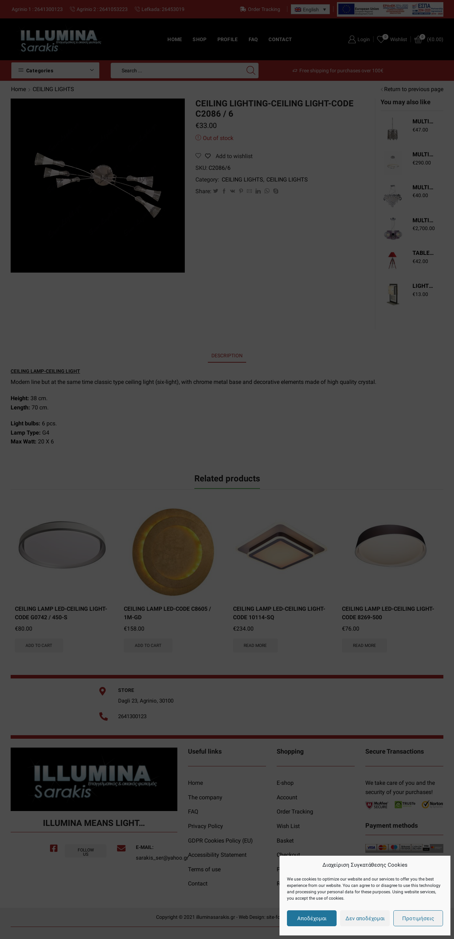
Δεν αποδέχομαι (365, 918)
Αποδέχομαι (312, 918)
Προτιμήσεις (418, 918)
